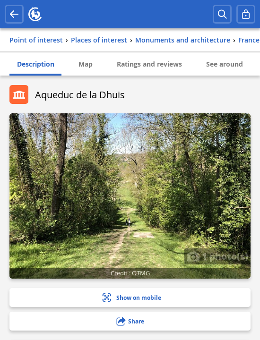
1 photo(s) (217, 256)
